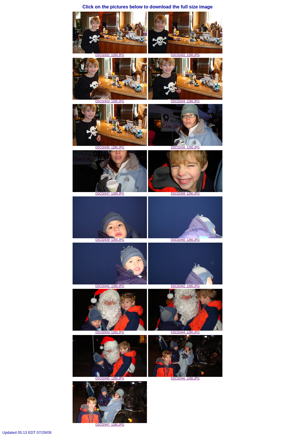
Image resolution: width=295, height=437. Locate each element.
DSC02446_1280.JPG (185, 377)
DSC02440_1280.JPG (185, 238)
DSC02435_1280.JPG (110, 146)
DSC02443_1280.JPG (110, 331)
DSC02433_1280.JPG (110, 100)
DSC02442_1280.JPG (185, 285)
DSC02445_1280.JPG (110, 377)
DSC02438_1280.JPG (185, 192)
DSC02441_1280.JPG (110, 285)
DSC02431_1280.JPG (110, 54)
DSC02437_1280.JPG (110, 192)
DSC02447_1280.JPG (110, 423)
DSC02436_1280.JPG (185, 146)
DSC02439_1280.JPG (110, 238)
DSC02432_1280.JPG (185, 54)
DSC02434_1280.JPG (185, 100)
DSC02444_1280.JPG (185, 331)
